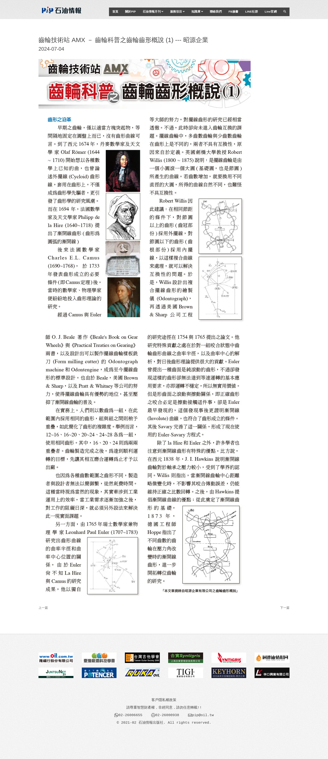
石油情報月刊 (153, 11)
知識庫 (197, 11)
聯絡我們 (216, 11)
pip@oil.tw (203, 715)
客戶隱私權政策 (163, 700)
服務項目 (177, 11)
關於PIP (130, 11)
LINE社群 (251, 11)
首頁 (115, 11)
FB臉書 (233, 11)
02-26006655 (130, 715)
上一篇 (43, 607)
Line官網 (271, 11)
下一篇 (285, 607)
